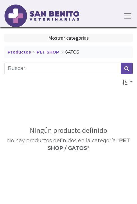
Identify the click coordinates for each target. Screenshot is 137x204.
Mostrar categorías (68, 38)
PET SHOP (48, 52)
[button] (127, 82)
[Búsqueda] (127, 68)
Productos (19, 52)
